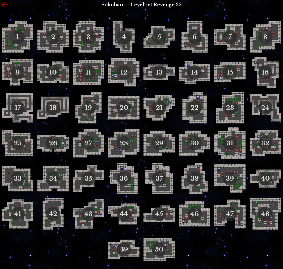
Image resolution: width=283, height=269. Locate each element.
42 (53, 214)
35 (88, 178)
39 (230, 178)
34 (53, 178)
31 (230, 143)
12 (123, 72)
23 (230, 108)
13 (159, 72)
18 (53, 108)
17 (18, 108)
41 (17, 214)
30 (194, 143)
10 (53, 72)
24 (265, 108)
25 (18, 143)
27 (88, 143)
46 (194, 214)
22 (194, 108)
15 (230, 72)
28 (124, 143)
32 (265, 143)
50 (159, 249)
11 (88, 72)
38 (194, 178)
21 (159, 108)
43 (89, 214)
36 (124, 178)
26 (53, 143)
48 (265, 214)
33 (18, 178)
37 (159, 178)
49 (124, 249)
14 (194, 72)
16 (265, 72)
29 (159, 143)
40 (265, 178)
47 (230, 214)
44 (124, 214)
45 (159, 214)
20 (123, 108)
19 (88, 108)
